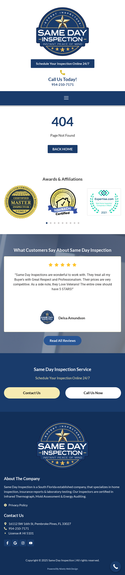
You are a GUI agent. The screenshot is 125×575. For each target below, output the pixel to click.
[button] (46, 223)
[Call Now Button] (115, 566)
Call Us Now (93, 393)
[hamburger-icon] (66, 98)
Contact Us (32, 393)
